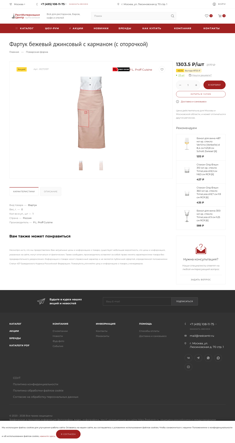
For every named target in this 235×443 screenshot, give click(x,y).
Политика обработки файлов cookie (38, 390)
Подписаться (184, 301)
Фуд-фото (58, 341)
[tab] (24, 192)
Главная (14, 51)
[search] (172, 16)
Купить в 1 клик (201, 94)
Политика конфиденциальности (35, 384)
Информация (106, 323)
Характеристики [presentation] (24, 191)
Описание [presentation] (50, 191)
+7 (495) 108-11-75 (53, 4)
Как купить (151, 28)
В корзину (214, 85)
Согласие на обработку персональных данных (45, 397)
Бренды (125, 28)
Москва (18, 4)
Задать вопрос (201, 279)
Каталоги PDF (19, 345)
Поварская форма (37, 51)
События (58, 346)
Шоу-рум (52, 28)
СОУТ (17, 378)
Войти (222, 4)
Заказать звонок (78, 4)
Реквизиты (102, 336)
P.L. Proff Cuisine (132, 69)
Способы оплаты (149, 331)
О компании (60, 331)
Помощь (145, 323)
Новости (58, 336)
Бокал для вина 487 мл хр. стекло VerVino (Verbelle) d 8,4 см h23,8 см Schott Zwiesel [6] (209, 145)
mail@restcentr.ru (202, 335)
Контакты (211, 28)
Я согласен (68, 434)
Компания (183, 28)
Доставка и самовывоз (193, 101)
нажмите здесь (47, 436)
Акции (14, 331)
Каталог (15, 323)
